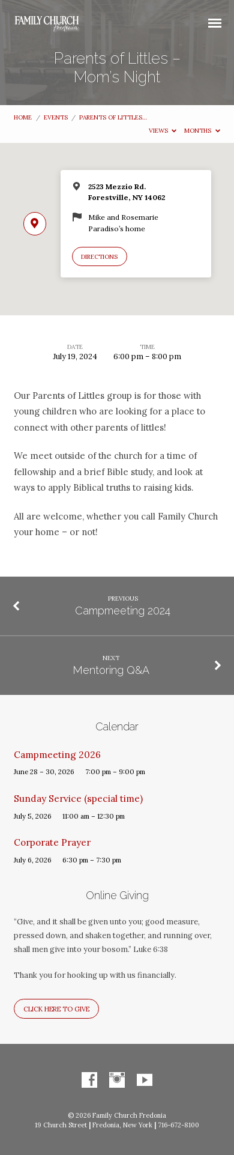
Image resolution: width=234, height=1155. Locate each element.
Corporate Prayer (52, 842)
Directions (99, 257)
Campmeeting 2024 (122, 610)
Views (163, 131)
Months (202, 131)
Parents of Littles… (113, 117)
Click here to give (56, 1009)
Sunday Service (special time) (78, 798)
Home (23, 117)
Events (56, 117)
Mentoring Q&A (111, 670)
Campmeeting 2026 (57, 754)
